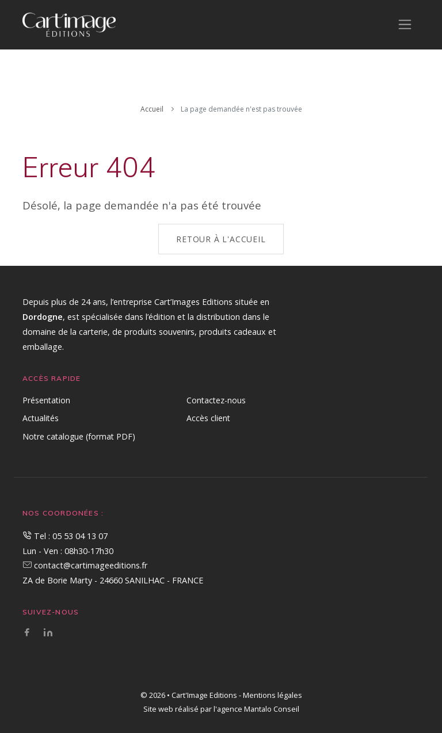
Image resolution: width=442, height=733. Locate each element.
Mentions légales (272, 695)
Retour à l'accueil (220, 239)
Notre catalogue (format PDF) (78, 436)
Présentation (46, 400)
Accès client (208, 418)
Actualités (40, 418)
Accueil (151, 109)
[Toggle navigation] (405, 24)
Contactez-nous (216, 400)
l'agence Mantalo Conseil (256, 709)
